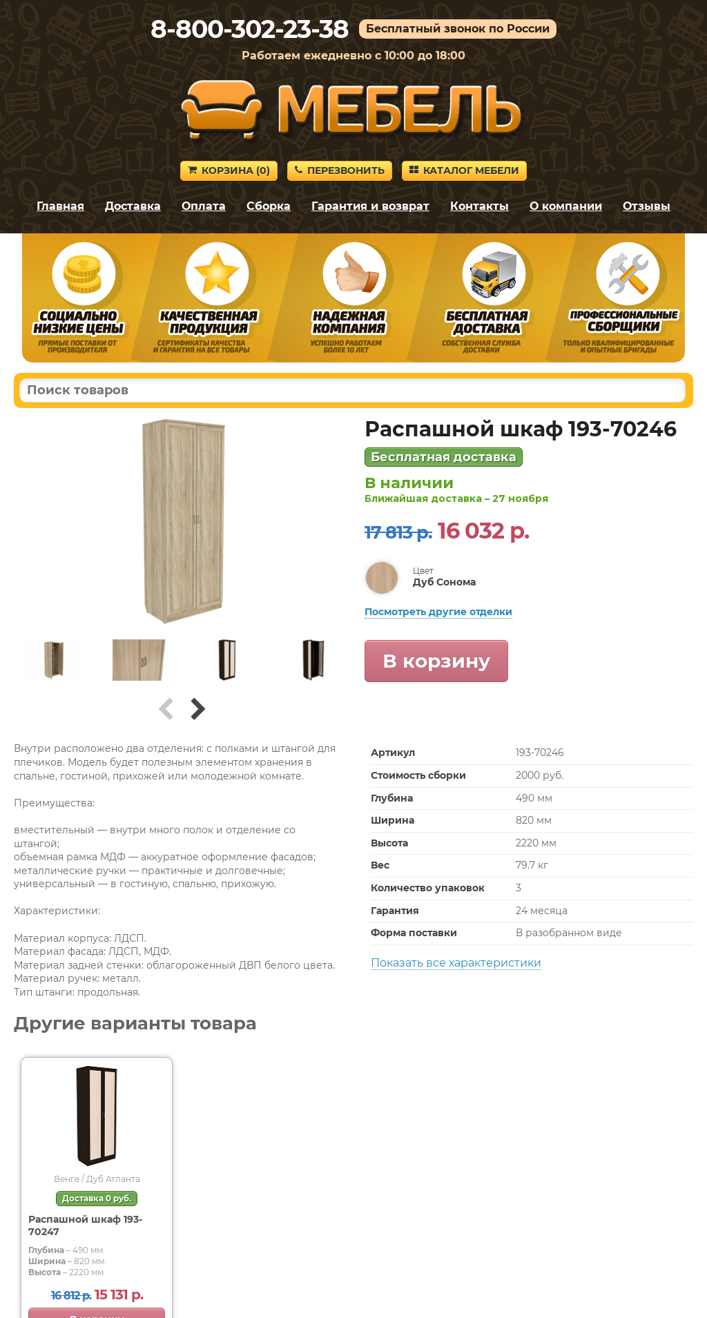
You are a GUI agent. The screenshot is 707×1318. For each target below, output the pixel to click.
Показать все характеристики (456, 962)
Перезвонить (340, 170)
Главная (60, 206)
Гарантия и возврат (370, 206)
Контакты (479, 206)
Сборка (268, 206)
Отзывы (646, 206)
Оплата (204, 206)
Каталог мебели (464, 170)
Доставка (133, 206)
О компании (566, 206)
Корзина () (229, 170)
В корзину (436, 660)
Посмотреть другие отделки (438, 611)
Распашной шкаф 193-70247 (85, 1225)
